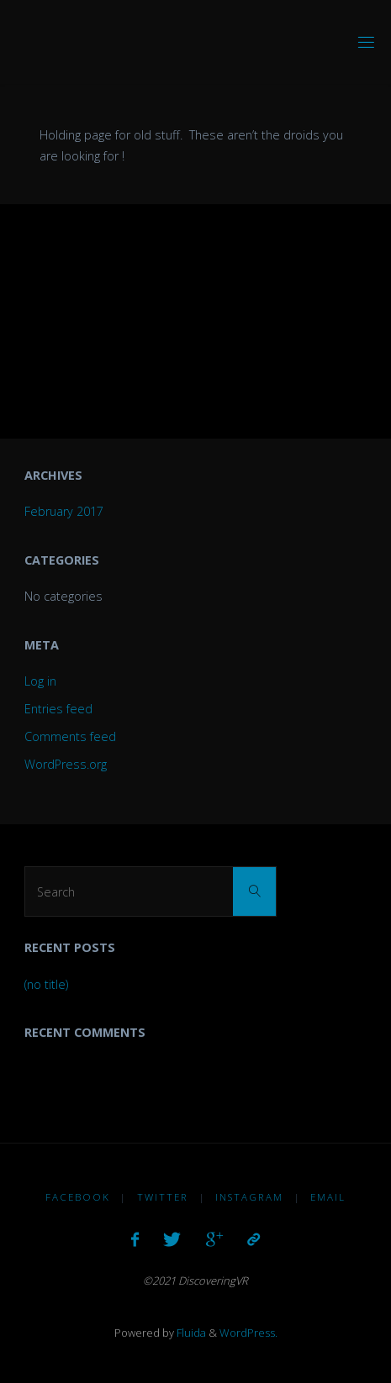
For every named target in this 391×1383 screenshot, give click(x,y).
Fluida (190, 1332)
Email (328, 1197)
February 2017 (63, 511)
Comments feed (70, 736)
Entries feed (58, 709)
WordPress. (248, 1332)
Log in (40, 681)
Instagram (249, 1197)
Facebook (77, 1197)
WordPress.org (65, 764)
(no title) (46, 984)
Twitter (162, 1197)
